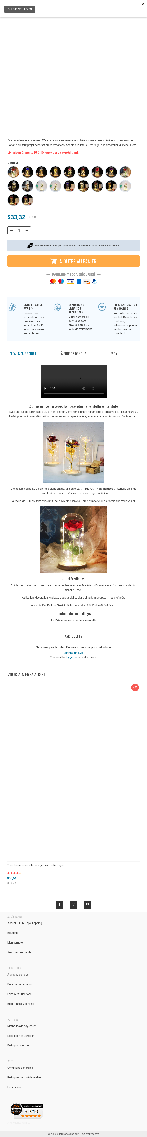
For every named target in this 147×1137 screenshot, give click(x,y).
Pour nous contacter (19, 984)
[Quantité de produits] (19, 230)
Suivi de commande (19, 952)
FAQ (114, 353)
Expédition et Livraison (20, 1035)
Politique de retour (18, 1045)
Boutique (12, 932)
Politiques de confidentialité (24, 1077)
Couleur (12, 163)
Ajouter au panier (72, 260)
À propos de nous (73, 353)
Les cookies (14, 1087)
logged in (71, 657)
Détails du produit (22, 353)
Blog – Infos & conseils (20, 1003)
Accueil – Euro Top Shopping (24, 923)
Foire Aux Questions (19, 994)
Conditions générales (20, 1067)
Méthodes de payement (21, 1026)
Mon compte (15, 942)
